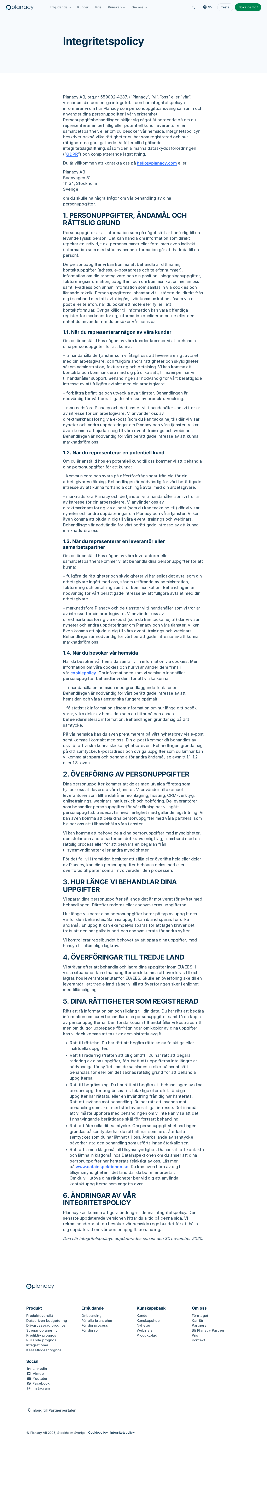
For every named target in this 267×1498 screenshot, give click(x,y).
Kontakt (198, 1340)
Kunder (83, 7)
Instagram (41, 1388)
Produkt (34, 1308)
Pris (99, 7)
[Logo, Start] (20, 7)
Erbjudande (61, 7)
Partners (199, 1325)
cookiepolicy (83, 672)
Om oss (140, 7)
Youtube (40, 1378)
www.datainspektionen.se (102, 1166)
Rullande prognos (41, 1340)
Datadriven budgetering (46, 1321)
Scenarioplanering (42, 1330)
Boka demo (247, 7)
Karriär (197, 1321)
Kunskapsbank (151, 1308)
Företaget (200, 1316)
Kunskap (117, 7)
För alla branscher (96, 1321)
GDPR (72, 154)
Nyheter (143, 1325)
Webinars (145, 1330)
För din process (94, 1325)
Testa (224, 7)
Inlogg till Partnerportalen (51, 1410)
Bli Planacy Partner (208, 1330)
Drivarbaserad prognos (46, 1325)
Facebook (41, 1383)
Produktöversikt (39, 1316)
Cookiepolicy (98, 1432)
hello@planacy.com (157, 163)
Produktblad (147, 1335)
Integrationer (37, 1345)
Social (32, 1361)
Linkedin (40, 1369)
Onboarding (91, 1316)
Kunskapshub (148, 1321)
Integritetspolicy (122, 1432)
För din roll (90, 1330)
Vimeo (38, 1373)
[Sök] (193, 7)
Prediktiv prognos (41, 1335)
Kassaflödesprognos (44, 1350)
